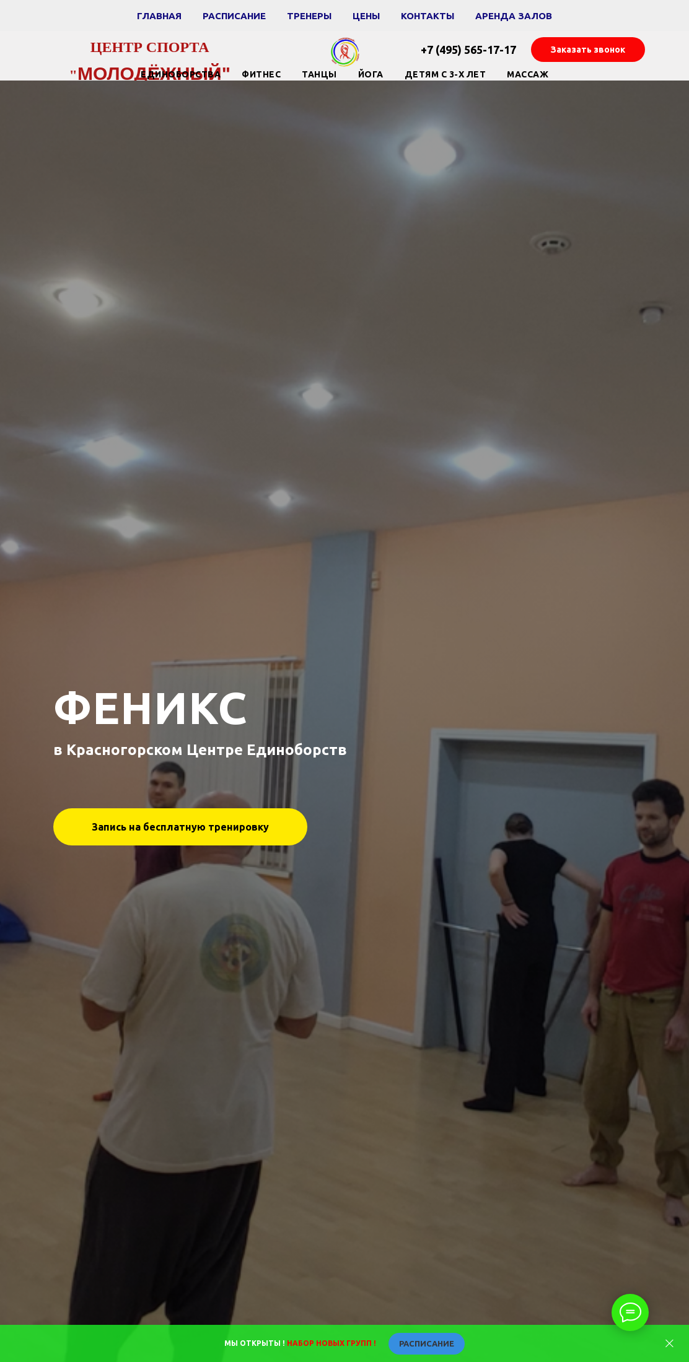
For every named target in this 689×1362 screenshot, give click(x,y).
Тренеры (309, 16)
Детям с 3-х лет (445, 74)
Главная (159, 16)
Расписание (234, 16)
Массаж (527, 74)
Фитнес (261, 74)
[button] (588, 49)
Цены (366, 16)
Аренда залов (513, 16)
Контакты (427, 16)
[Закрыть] (669, 1344)
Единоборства (181, 74)
